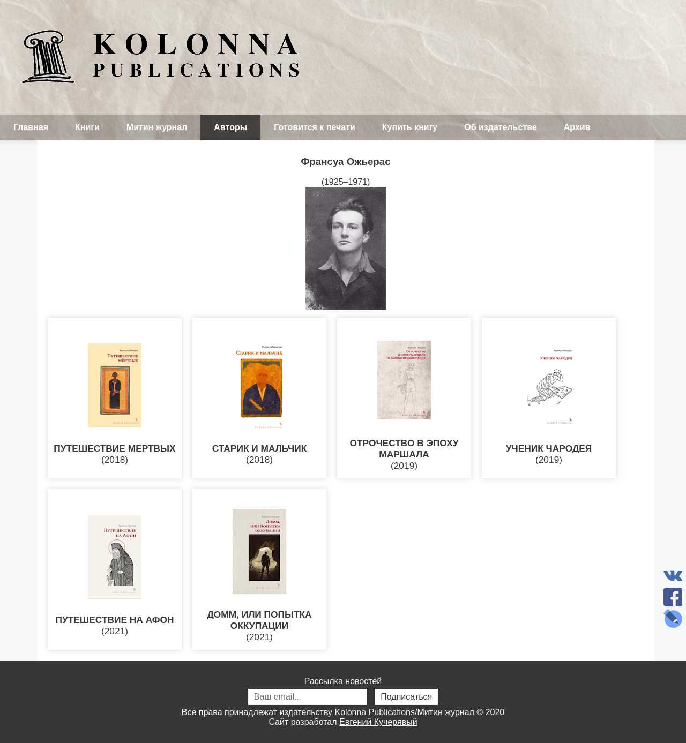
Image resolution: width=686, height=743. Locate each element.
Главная (30, 127)
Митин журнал (156, 127)
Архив (577, 127)
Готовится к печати (314, 127)
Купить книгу (409, 127)
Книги (87, 127)
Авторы (230, 127)
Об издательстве (500, 127)
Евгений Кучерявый (378, 721)
